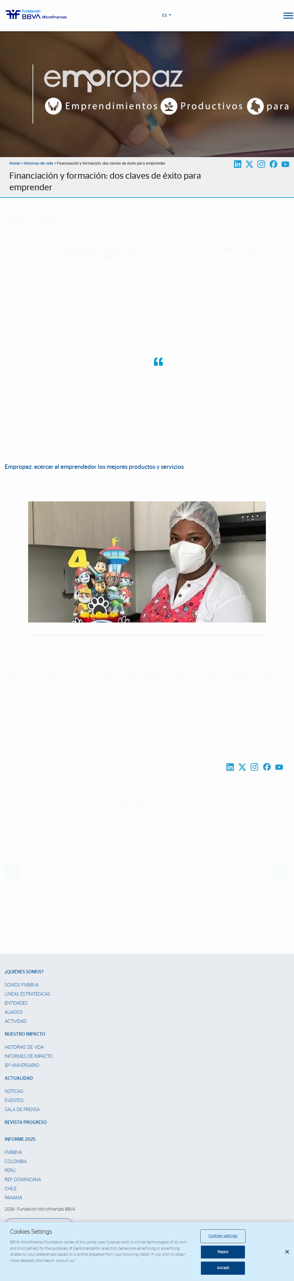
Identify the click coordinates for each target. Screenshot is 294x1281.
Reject (223, 1253)
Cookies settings (222, 1237)
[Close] (287, 1252)
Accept (223, 1269)
